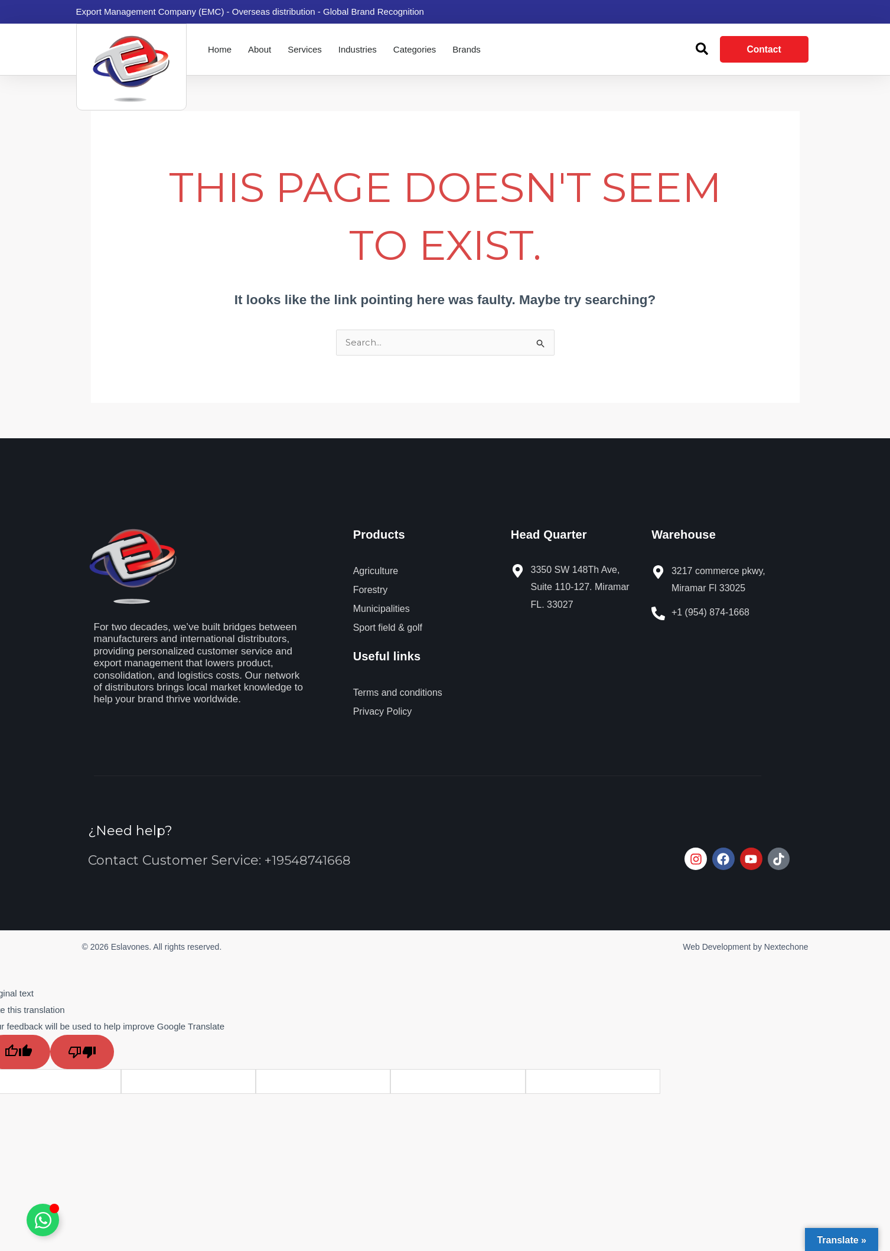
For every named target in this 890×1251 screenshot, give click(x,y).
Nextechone (786, 947)
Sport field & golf (387, 628)
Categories (414, 49)
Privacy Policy (382, 712)
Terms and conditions (397, 693)
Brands (466, 49)
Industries (357, 49)
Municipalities (381, 609)
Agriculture (375, 571)
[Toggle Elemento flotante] (43, 1220)
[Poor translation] (82, 1052)
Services (305, 49)
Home (220, 49)
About (259, 49)
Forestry (370, 590)
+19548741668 (308, 861)
